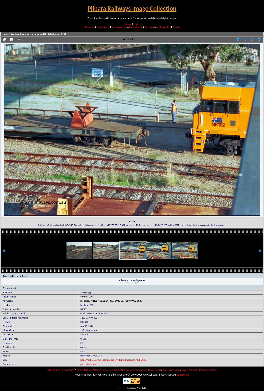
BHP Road (126, 370)
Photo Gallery (84, 370)
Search (176, 27)
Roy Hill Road (189, 370)
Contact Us (182, 374)
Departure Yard (110, 370)
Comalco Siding (207, 370)
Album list (89, 27)
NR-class (84, 300)
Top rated (149, 27)
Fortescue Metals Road (148, 370)
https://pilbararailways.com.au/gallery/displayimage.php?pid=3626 (113, 359)
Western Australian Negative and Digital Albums (35, 34)
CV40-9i (119, 300)
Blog (96, 370)
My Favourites (163, 27)
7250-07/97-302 (133, 300)
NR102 (94, 300)
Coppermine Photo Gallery (137, 388)
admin (83, 296)
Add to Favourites (88, 364)
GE (111, 300)
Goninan (104, 300)
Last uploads (103, 27)
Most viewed (135, 27)
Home (128, 24)
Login (136, 24)
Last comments (119, 27)
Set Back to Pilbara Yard (60, 370)
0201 (63, 34)
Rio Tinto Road (171, 370)
